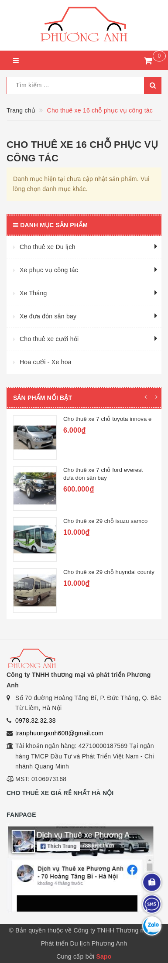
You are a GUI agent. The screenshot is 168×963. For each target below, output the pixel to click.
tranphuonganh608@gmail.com (59, 733)
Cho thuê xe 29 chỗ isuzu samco (105, 521)
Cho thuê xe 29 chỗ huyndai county (108, 572)
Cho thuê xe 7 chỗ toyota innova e (107, 419)
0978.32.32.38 (35, 720)
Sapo (103, 956)
